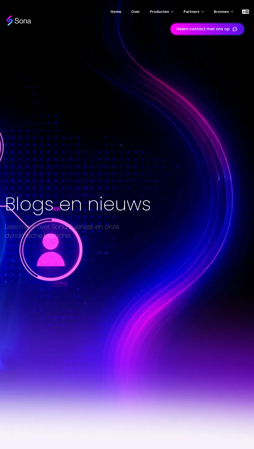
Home (116, 11)
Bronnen (221, 11)
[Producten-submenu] (174, 11)
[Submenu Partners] (204, 11)
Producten (159, 11)
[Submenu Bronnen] (233, 11)
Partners (191, 11)
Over (135, 11)
